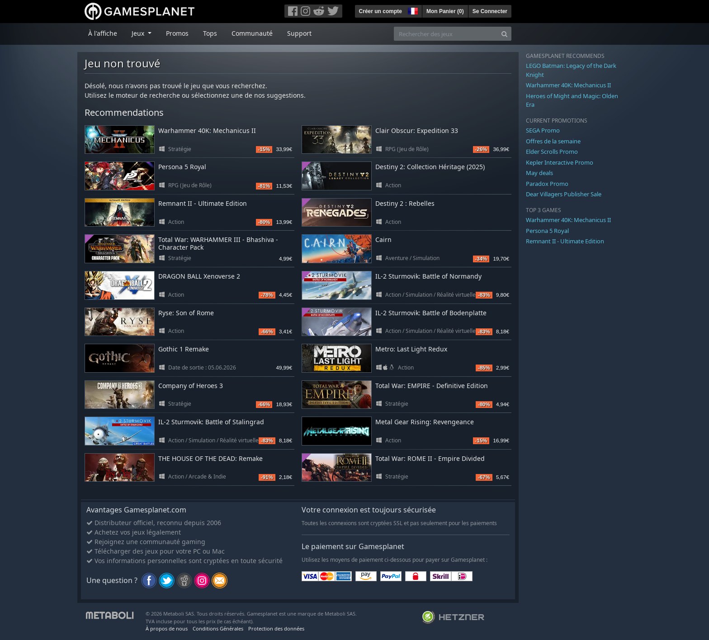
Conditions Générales (218, 628)
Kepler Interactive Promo (559, 162)
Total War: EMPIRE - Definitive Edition (431, 385)
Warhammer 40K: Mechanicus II (207, 130)
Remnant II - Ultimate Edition (202, 203)
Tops (210, 33)
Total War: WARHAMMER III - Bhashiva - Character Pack (218, 243)
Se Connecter (490, 11)
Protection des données (276, 628)
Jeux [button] (139, 33)
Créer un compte (380, 11)
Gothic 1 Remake (183, 349)
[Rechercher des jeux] (446, 34)
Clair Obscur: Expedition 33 (416, 130)
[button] (412, 9)
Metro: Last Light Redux (411, 349)
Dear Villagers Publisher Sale (563, 194)
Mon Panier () (445, 11)
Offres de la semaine (553, 141)
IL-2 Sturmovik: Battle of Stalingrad (211, 421)
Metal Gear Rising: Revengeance (424, 421)
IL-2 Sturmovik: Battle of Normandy (428, 276)
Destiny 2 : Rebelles (405, 203)
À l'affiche (102, 33)
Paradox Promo (547, 184)
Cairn (383, 239)
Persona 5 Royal (182, 166)
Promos (177, 33)
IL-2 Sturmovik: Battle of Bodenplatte (431, 312)
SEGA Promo (543, 130)
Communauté (252, 33)
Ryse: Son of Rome (186, 312)
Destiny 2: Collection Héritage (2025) (430, 166)
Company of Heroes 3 (190, 385)
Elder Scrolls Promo (552, 151)
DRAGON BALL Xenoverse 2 (199, 276)
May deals (539, 173)
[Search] (504, 34)
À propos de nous (167, 628)
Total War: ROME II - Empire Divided (430, 458)
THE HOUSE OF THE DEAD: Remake (210, 458)
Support (299, 33)
